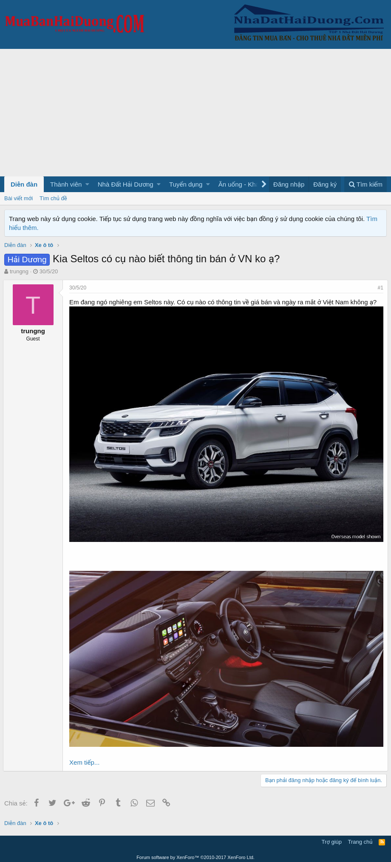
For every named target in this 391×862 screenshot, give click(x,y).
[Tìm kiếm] (365, 184)
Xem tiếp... (86, 759)
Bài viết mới (18, 198)
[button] (87, 184)
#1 (379, 288)
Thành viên (66, 184)
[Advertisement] (195, 112)
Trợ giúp (332, 838)
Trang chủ (360, 838)
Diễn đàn (24, 184)
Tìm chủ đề (53, 198)
